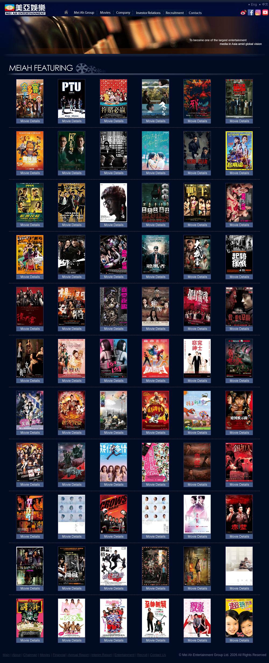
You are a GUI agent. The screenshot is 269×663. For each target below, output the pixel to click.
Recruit (142, 655)
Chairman (30, 655)
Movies (45, 655)
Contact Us (158, 655)
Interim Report (101, 655)
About (16, 655)
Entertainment (124, 655)
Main (6, 655)
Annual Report (78, 655)
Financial (59, 655)
